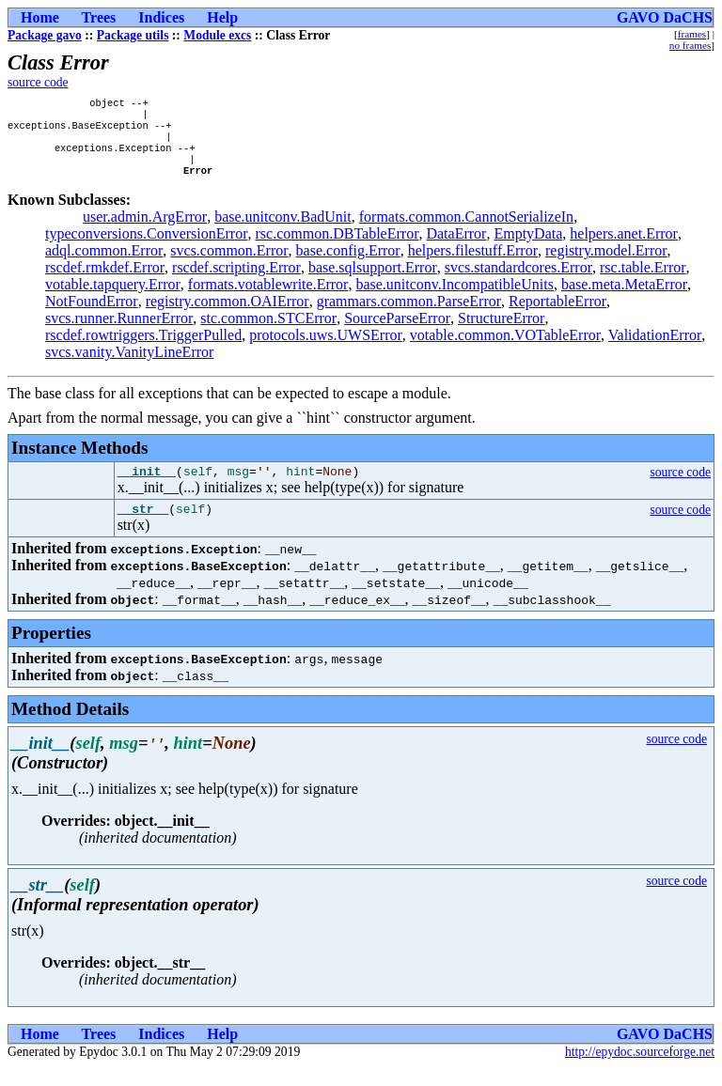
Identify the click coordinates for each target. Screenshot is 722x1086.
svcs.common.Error (229, 264)
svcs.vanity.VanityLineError (129, 365)
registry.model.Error (606, 264)
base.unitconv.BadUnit (283, 230)
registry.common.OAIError (227, 314)
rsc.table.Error (643, 280)
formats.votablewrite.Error (268, 297)
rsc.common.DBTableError (337, 247)
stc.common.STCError (268, 331)
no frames (690, 45)
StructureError (501, 331)
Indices (161, 17)
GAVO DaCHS (665, 17)
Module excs (217, 35)
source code (38, 82)
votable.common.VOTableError (505, 348)
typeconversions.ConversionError (146, 247)
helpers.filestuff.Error (473, 264)
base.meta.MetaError (624, 297)
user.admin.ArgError (145, 230)
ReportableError (557, 314)
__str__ (143, 527)
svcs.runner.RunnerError (119, 331)
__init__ (147, 486)
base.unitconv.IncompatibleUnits (454, 297)
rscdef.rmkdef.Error (105, 280)
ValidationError (655, 348)
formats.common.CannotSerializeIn (466, 230)
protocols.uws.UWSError (325, 348)
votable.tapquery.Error (112, 297)
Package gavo (45, 35)
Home (40, 17)
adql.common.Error (104, 264)
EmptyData (528, 247)
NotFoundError (91, 314)
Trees (99, 17)
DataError (456, 247)
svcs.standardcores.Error (518, 280)
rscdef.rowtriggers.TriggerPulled (143, 348)
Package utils (133, 35)
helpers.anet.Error (624, 247)
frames (692, 33)
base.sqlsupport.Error (372, 280)
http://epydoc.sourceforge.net (639, 1070)
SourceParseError (397, 331)
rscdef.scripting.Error (236, 280)
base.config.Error (348, 264)
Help (222, 17)
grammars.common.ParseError (409, 314)
